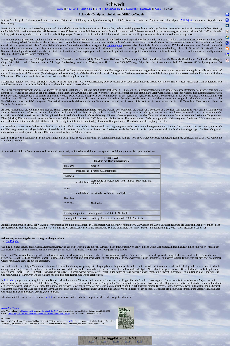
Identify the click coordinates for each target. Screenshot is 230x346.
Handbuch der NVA (50, 311)
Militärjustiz (187, 20)
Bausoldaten (130, 8)
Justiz (158, 8)
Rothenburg (10, 280)
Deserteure (145, 8)
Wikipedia (73, 321)
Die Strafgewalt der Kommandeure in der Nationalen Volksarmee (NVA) (39, 313)
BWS (99, 8)
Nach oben (72, 8)
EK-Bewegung (112, 8)
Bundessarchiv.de (28, 311)
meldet (48, 297)
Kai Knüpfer (12, 241)
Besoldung (86, 8)
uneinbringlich (114, 45)
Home (60, 8)
